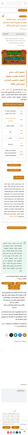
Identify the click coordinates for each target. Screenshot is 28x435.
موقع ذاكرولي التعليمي (14, 216)
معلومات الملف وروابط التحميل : (16, 43)
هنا (15, 326)
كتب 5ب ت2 (22, 16)
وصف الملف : (20, 45)
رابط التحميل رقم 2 (14, 170)
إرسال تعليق (21, 390)
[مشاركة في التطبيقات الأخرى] (7, 335)
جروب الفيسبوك (14, 285)
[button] (20, 335)
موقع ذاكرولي (20, 283)
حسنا (15, 427)
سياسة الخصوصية (23, 424)
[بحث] (2, 3)
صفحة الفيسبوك (8, 283)
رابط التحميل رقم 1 (14, 165)
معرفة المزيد (6, 427)
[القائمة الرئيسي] (25, 3)
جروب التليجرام (14, 288)
